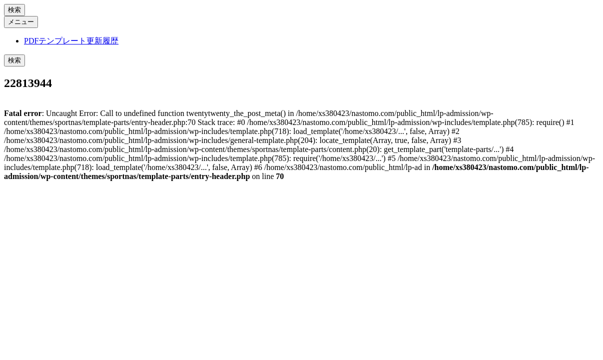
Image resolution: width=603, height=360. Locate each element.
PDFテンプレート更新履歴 (71, 40)
